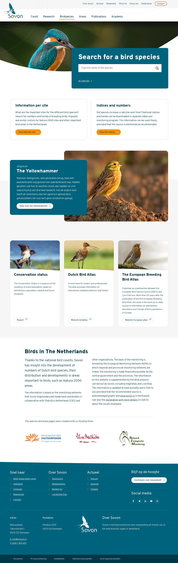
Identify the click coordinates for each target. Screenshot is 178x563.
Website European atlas (136, 320)
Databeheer (59, 559)
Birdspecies (67, 16)
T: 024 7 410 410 (18, 543)
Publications (98, 16)
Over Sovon (88, 4)
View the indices (107, 132)
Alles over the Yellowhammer (33, 206)
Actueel (99, 4)
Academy (117, 16)
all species (83, 81)
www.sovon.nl (127, 396)
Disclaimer (18, 559)
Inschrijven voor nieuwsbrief (147, 480)
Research (48, 16)
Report (20, 320)
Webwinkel (111, 4)
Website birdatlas (79, 320)
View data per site (26, 132)
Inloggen (161, 4)
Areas (82, 16)
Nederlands (147, 4)
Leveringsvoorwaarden (110, 559)
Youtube (151, 501)
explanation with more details (121, 400)
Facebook (133, 501)
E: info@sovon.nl (18, 539)
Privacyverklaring (38, 559)
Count (34, 16)
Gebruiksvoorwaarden (82, 559)
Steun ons (134, 4)
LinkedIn (145, 501)
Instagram (157, 501)
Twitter (139, 501)
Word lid (122, 4)
